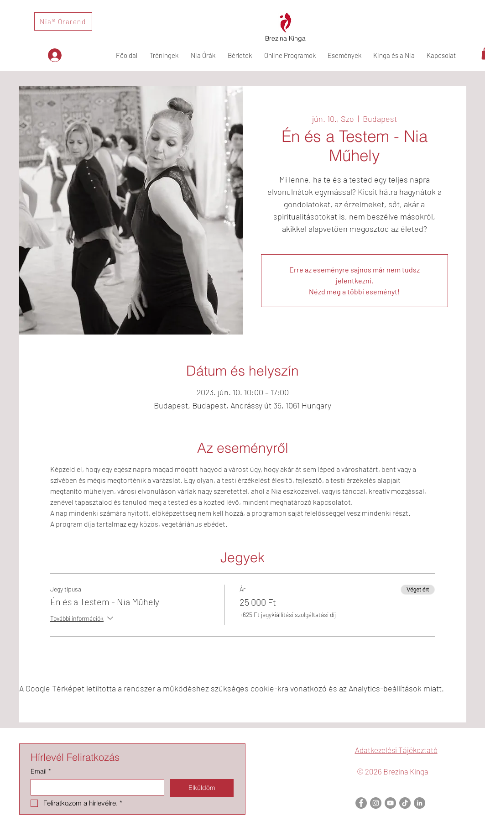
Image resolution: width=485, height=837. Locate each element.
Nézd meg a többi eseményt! (354, 291)
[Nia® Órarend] (63, 21)
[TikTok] (405, 803)
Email (41, 771)
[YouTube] (390, 803)
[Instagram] (375, 803)
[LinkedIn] (419, 803)
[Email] (94, 787)
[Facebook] (361, 803)
